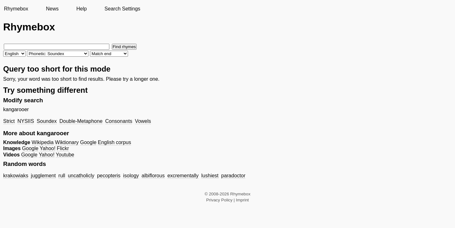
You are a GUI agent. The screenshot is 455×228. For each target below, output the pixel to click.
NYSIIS (25, 121)
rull (61, 175)
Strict (9, 121)
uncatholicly (81, 175)
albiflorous (153, 175)
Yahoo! (47, 148)
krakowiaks (15, 175)
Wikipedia (43, 142)
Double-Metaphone (80, 121)
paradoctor (233, 175)
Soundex (47, 121)
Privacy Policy (219, 200)
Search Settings (122, 8)
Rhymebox (16, 8)
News (52, 8)
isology (131, 175)
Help (81, 8)
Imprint (242, 200)
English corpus (114, 142)
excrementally (183, 175)
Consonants (118, 121)
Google (88, 142)
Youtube (65, 154)
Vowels (143, 121)
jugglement (43, 175)
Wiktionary (67, 142)
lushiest (209, 175)
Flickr (63, 148)
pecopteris (108, 175)
